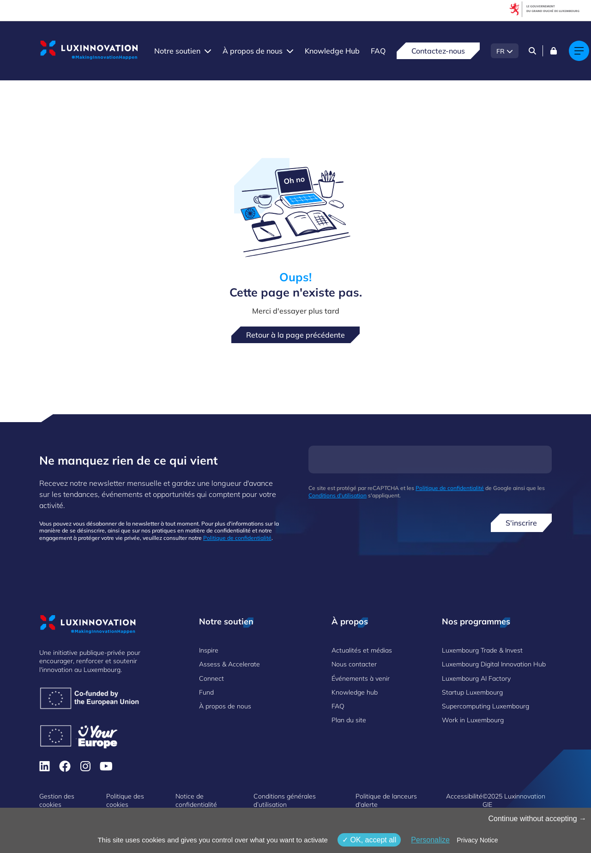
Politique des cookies (125, 800)
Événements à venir (361, 678)
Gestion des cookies (56, 800)
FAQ (378, 50)
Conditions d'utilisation (337, 495)
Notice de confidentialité (196, 800)
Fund (206, 692)
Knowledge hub (355, 692)
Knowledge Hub (332, 50)
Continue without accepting (537, 819)
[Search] (532, 50)
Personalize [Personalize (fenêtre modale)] (430, 840)
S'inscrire (521, 522)
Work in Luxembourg (473, 720)
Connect (211, 678)
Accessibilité (464, 796)
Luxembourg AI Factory (476, 678)
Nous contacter (354, 664)
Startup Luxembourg (472, 692)
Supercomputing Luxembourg (485, 706)
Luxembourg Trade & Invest (482, 650)
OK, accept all (369, 840)
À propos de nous (253, 50)
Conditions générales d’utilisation (284, 800)
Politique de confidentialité (237, 537)
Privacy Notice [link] (477, 840)
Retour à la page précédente (295, 334)
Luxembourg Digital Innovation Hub (494, 664)
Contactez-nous (438, 50)
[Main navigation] (579, 51)
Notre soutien (177, 50)
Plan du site (349, 720)
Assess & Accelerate (229, 664)
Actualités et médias (362, 650)
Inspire (208, 650)
